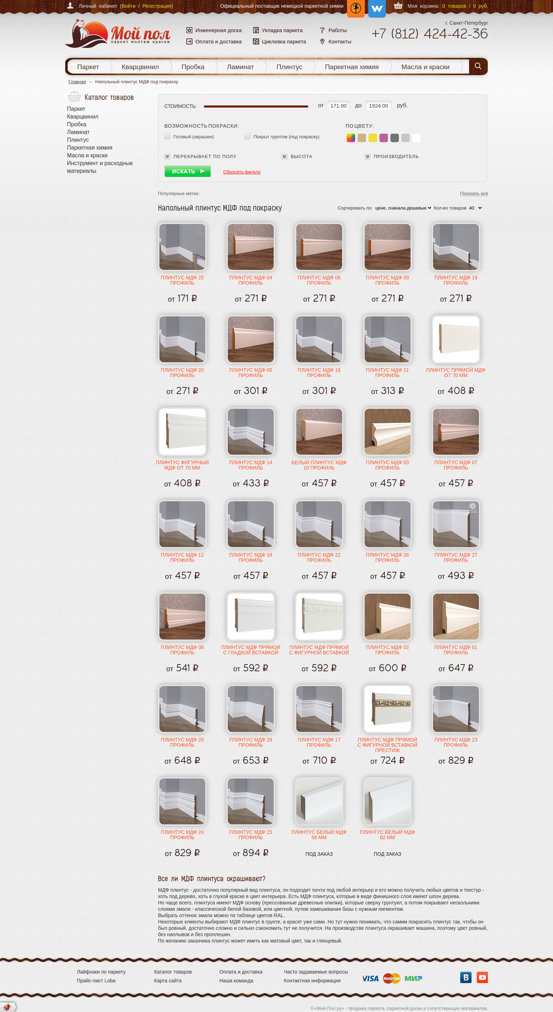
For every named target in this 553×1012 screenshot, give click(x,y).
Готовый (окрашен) (194, 136)
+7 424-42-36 (429, 33)
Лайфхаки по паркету (101, 972)
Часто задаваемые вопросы (316, 972)
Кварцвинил (140, 67)
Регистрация (156, 6)
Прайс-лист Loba (96, 980)
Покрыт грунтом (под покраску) (287, 136)
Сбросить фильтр (242, 172)
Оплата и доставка (240, 972)
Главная (77, 81)
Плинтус (289, 67)
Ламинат (240, 67)
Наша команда (236, 980)
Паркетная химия (352, 67)
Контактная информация (312, 980)
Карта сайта (168, 980)
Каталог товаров (173, 972)
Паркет (88, 67)
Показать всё (474, 194)
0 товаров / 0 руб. (465, 6)
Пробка (193, 67)
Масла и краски (425, 67)
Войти (128, 6)
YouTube (482, 977)
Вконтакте (466, 977)
